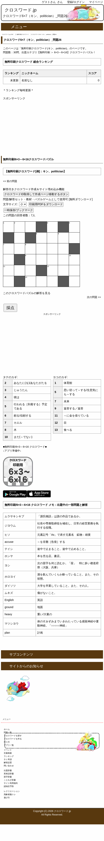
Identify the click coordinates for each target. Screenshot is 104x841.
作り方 (7, 742)
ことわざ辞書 (10, 780)
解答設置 (8, 762)
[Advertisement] (52, 128)
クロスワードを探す (13, 736)
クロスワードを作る (13, 739)
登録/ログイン (76, 2)
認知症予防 (9, 786)
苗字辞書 (8, 777)
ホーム (7, 729)
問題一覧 (8, 732)
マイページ (96, 2)
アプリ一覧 (9, 745)
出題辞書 (8, 770)
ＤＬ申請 (8, 759)
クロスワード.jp (21, 10)
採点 (10, 308)
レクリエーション (12, 791)
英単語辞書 (9, 774)
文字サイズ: (11, 204)
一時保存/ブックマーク (18, 210)
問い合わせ (9, 766)
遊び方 (7, 797)
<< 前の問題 (10, 181)
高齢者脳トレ (10, 794)
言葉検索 (8, 753)
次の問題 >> (94, 297)
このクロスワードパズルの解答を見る (26, 293)
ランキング (9, 756)
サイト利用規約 (11, 783)
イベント (8, 750)
